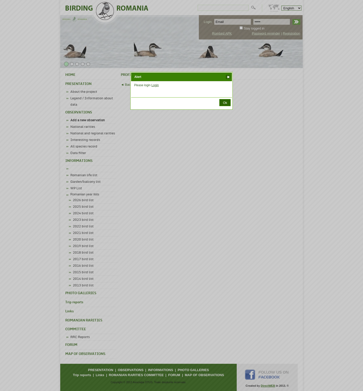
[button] (228, 76)
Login (155, 85)
